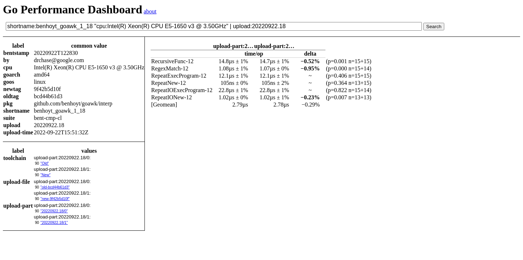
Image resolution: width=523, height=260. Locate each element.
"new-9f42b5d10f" (55, 199)
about (150, 11)
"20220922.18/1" (54, 223)
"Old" (44, 163)
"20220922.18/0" (54, 211)
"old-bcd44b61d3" (55, 187)
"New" (45, 175)
